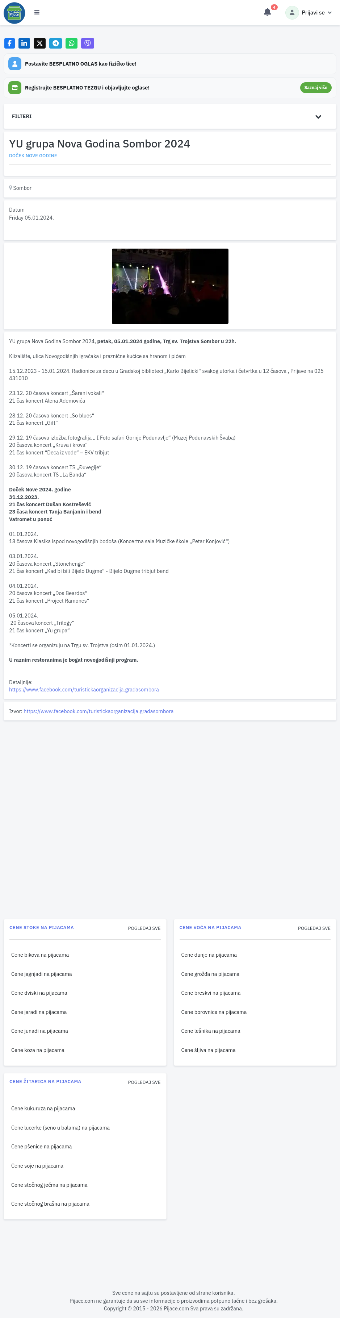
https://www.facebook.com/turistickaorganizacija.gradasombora (84, 689)
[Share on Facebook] (9, 43)
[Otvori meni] (37, 12)
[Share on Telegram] (55, 43)
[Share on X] (40, 43)
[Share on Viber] (87, 43)
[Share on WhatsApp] (71, 43)
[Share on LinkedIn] (24, 43)
